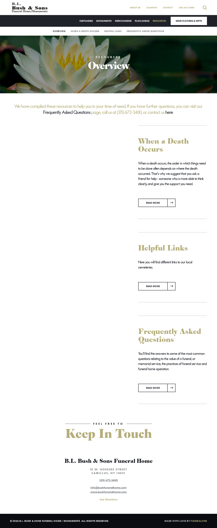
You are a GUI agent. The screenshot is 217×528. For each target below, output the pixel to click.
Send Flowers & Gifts (189, 20)
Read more (161, 201)
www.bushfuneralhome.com (108, 492)
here (169, 112)
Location (151, 7)
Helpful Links (113, 31)
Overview (59, 31)
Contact (168, 7)
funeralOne (199, 520)
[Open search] (205, 7)
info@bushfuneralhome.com (108, 487)
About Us (135, 7)
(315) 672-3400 (186, 7)
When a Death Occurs (85, 31)
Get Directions (108, 499)
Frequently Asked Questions (145, 31)
